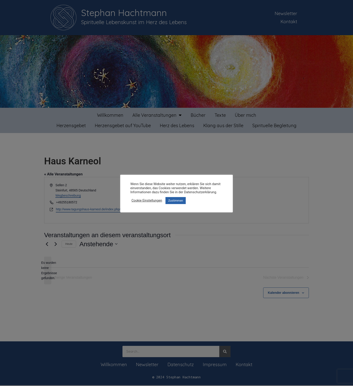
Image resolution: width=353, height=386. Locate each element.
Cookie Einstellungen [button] (146, 200)
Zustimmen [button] (175, 200)
